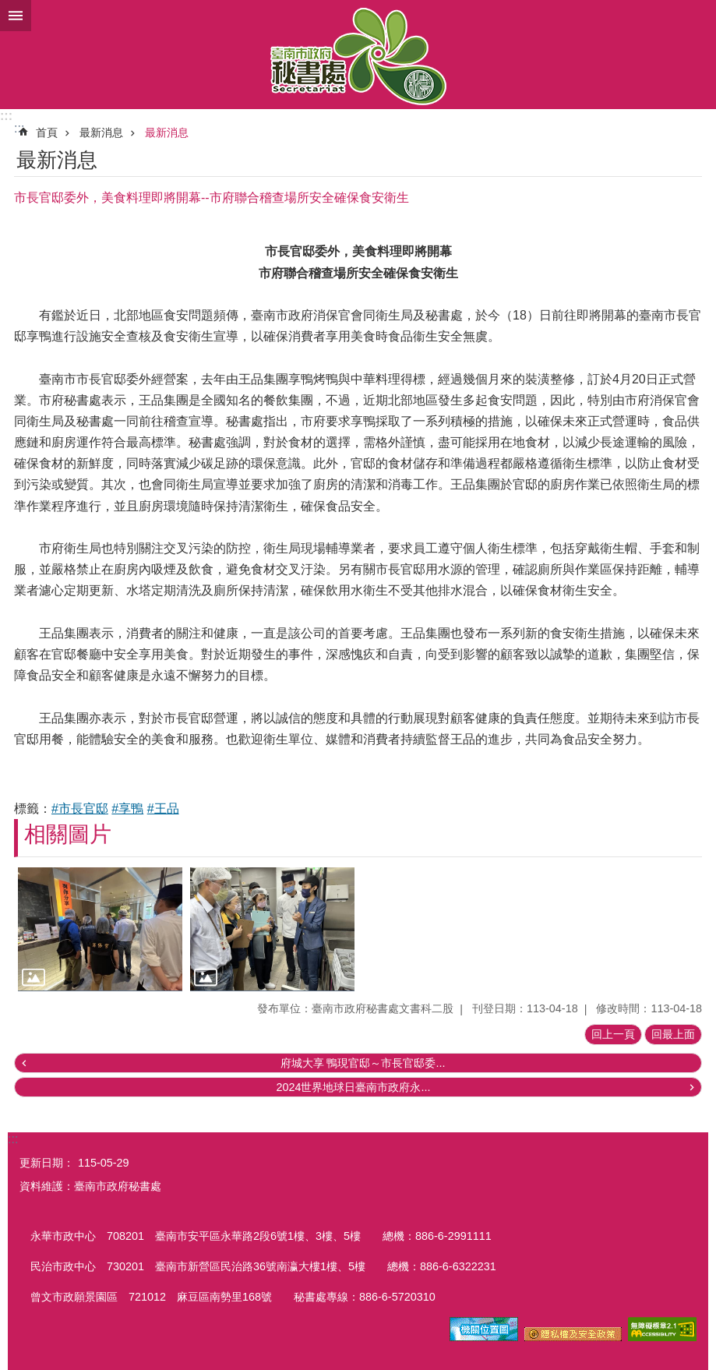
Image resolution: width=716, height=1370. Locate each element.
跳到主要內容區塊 (8, 8)
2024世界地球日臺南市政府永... (353, 1087)
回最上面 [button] (673, 1034)
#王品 (163, 808)
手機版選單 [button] (15, 15)
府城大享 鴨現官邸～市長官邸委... (363, 1063)
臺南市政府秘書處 (358, 54)
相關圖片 (67, 834)
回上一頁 (613, 1034)
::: (6, 115)
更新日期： (46, 1162)
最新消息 (101, 132)
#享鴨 (127, 808)
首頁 (47, 132)
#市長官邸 (79, 808)
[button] (100, 928)
